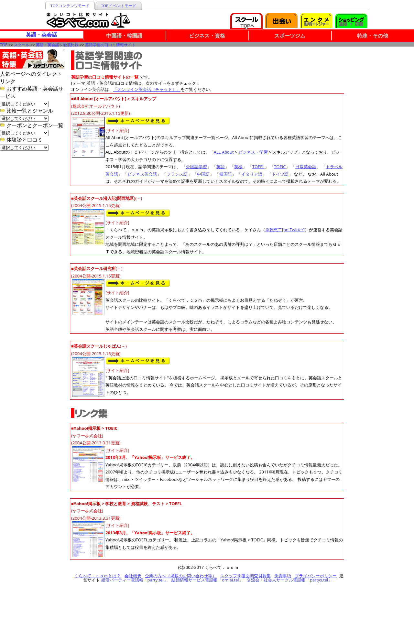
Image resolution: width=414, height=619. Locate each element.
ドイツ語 (280, 174)
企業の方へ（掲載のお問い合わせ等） (180, 576)
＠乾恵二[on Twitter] (285, 230)
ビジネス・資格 (207, 35)
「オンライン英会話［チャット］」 (146, 89)
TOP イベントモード (118, 6)
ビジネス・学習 (253, 152)
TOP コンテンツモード (70, 6)
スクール (21, 45)
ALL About (224, 152)
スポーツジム (289, 35)
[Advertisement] (381, 81)
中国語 (203, 174)
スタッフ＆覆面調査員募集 (245, 576)
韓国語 (225, 174)
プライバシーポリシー (316, 576)
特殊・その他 (372, 35)
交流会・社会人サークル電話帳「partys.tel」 (289, 580)
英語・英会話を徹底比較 (57, 45)
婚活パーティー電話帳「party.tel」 (134, 580)
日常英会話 (305, 166)
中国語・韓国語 (124, 35)
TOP (3, 45)
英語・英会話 (41, 34)
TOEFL (258, 166)
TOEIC (280, 166)
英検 (238, 166)
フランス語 (177, 174)
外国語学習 (196, 166)
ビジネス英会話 (142, 174)
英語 (220, 166)
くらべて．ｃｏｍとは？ (97, 576)
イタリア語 (251, 174)
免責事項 (282, 576)
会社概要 (133, 576)
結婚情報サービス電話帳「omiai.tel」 (207, 580)
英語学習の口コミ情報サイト (110, 45)
